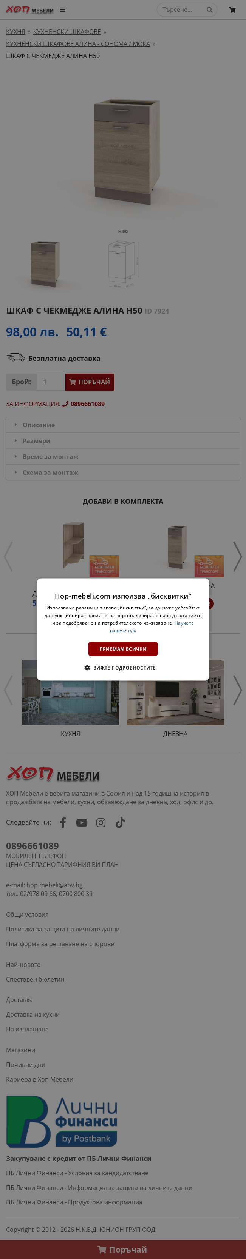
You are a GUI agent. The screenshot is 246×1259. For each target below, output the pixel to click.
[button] (123, 667)
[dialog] (123, 630)
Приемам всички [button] (123, 648)
